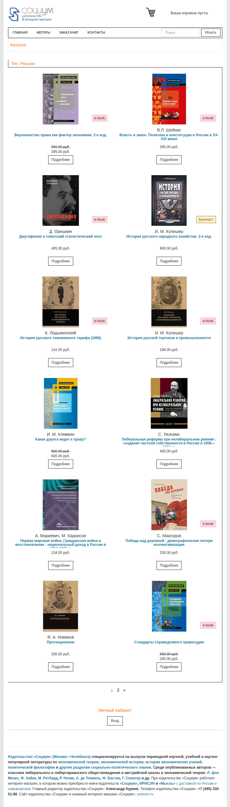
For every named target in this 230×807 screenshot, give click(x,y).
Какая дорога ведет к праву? (60, 439)
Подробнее (60, 160)
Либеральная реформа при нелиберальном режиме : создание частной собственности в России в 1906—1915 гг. (169, 443)
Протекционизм (60, 642)
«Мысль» (167, 783)
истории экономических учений (173, 762)
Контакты (96, 32)
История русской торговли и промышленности (169, 338)
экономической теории (78, 762)
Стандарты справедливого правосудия (169, 642)
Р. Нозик (67, 778)
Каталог (18, 44)
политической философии (31, 767)
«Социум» (129, 783)
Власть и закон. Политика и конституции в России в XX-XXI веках (169, 137)
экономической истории (122, 762)
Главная (20, 32)
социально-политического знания (121, 767)
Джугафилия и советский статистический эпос (60, 236)
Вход (115, 721)
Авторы (43, 32)
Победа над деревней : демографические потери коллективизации (169, 543)
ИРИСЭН (147, 783)
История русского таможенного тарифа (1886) (60, 338)
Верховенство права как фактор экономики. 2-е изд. (60, 135)
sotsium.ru (145, 794)
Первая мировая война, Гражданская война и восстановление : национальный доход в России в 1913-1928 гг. (60, 545)
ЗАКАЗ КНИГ (69, 32)
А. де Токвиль (88, 778)
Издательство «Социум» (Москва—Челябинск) (49, 757)
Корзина (151, 12)
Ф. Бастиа (111, 778)
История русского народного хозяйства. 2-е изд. (169, 236)
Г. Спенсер (131, 778)
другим (65, 767)
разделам (81, 767)
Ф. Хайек (28, 778)
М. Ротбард (48, 778)
